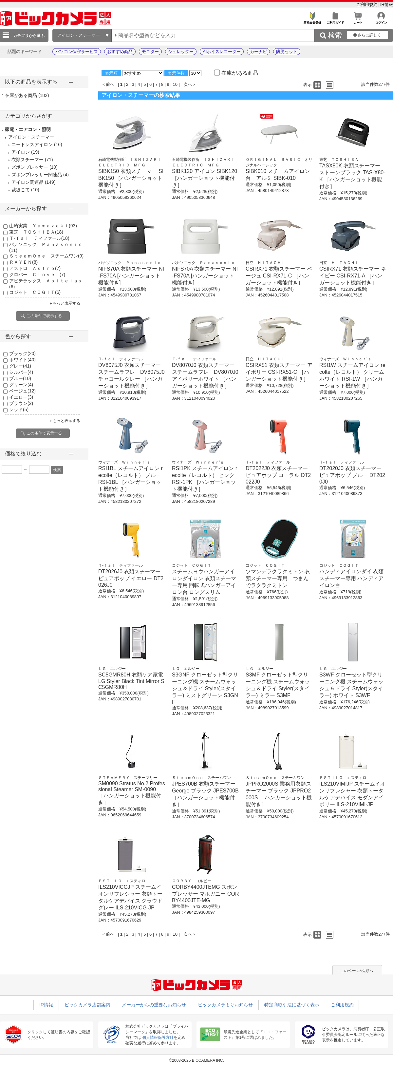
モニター (150, 51)
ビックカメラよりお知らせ (225, 1004)
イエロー (21, 397)
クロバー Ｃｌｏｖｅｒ (37, 274)
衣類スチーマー (27, 159)
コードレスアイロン (32, 144)
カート (358, 20)
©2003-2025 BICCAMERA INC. (196, 1060)
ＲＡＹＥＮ (23, 262)
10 (175, 84)
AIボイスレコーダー (222, 51)
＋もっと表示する (64, 303)
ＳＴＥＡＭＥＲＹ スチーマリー (127, 777)
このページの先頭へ (357, 971)
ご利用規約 (367, 4)
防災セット (286, 51)
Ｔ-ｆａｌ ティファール (39, 238)
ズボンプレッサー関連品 (36, 174)
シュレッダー (181, 51)
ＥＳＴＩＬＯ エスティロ (342, 777)
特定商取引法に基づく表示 (291, 1004)
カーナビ (258, 51)
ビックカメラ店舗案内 (87, 1004)
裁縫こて (20, 189)
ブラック (22, 353)
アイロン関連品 (27, 182)
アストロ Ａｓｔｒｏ (35, 268)
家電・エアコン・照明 (28, 129)
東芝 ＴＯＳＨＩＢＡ (36, 232)
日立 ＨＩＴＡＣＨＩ (265, 262)
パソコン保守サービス (76, 51)
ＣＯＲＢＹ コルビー (191, 881)
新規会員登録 (312, 20)
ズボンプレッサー (29, 167)
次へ (187, 84)
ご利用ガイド (335, 20)
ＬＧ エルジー (112, 668)
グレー (20, 366)
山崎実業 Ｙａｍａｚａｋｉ (43, 225)
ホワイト (22, 359)
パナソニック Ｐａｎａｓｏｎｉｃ (129, 262)
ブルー (20, 378)
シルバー (21, 372)
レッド (18, 409)
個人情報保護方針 (158, 1037)
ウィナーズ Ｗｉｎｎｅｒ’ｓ (345, 359)
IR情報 (386, 4)
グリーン (21, 384)
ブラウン (21, 403)
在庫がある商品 (27, 95)
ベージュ (22, 390)
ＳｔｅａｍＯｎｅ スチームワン (46, 255)
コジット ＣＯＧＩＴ (35, 292)
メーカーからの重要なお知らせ (154, 1004)
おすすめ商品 (120, 51)
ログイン (381, 20)
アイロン (20, 152)
